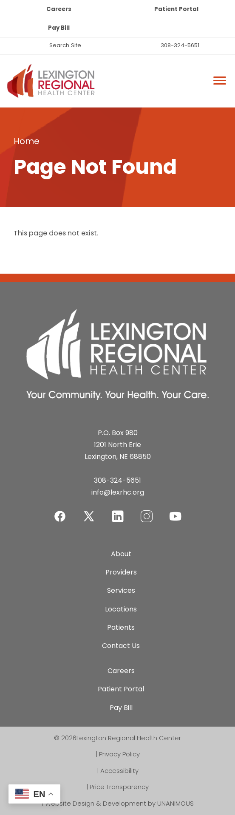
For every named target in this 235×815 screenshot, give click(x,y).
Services (121, 590)
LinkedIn (118, 511)
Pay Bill (59, 28)
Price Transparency (119, 786)
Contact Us (121, 646)
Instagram (146, 511)
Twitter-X (89, 516)
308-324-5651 (180, 45)
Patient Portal (176, 9)
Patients (121, 627)
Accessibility (119, 770)
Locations (121, 609)
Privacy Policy (119, 754)
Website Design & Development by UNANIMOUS (119, 803)
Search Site (65, 45)
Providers (121, 572)
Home (27, 141)
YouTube (175, 511)
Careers (58, 9)
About (121, 554)
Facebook (60, 511)
